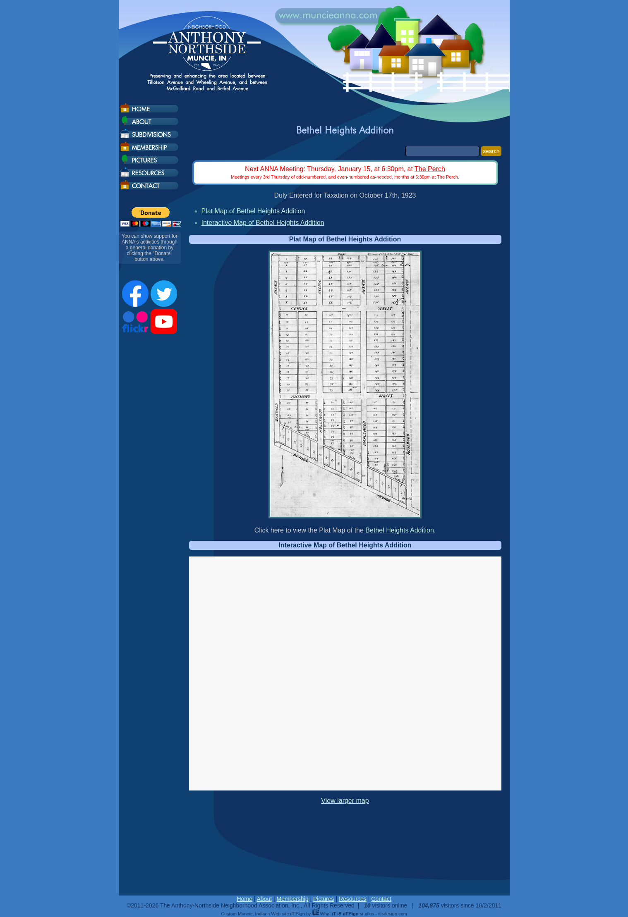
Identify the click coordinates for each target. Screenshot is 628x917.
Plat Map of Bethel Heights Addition (253, 211)
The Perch (430, 168)
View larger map (345, 800)
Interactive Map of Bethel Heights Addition (262, 222)
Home (244, 899)
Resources (353, 899)
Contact (381, 899)
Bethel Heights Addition (399, 530)
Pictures (323, 899)
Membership (292, 899)
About (264, 899)
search (491, 151)
